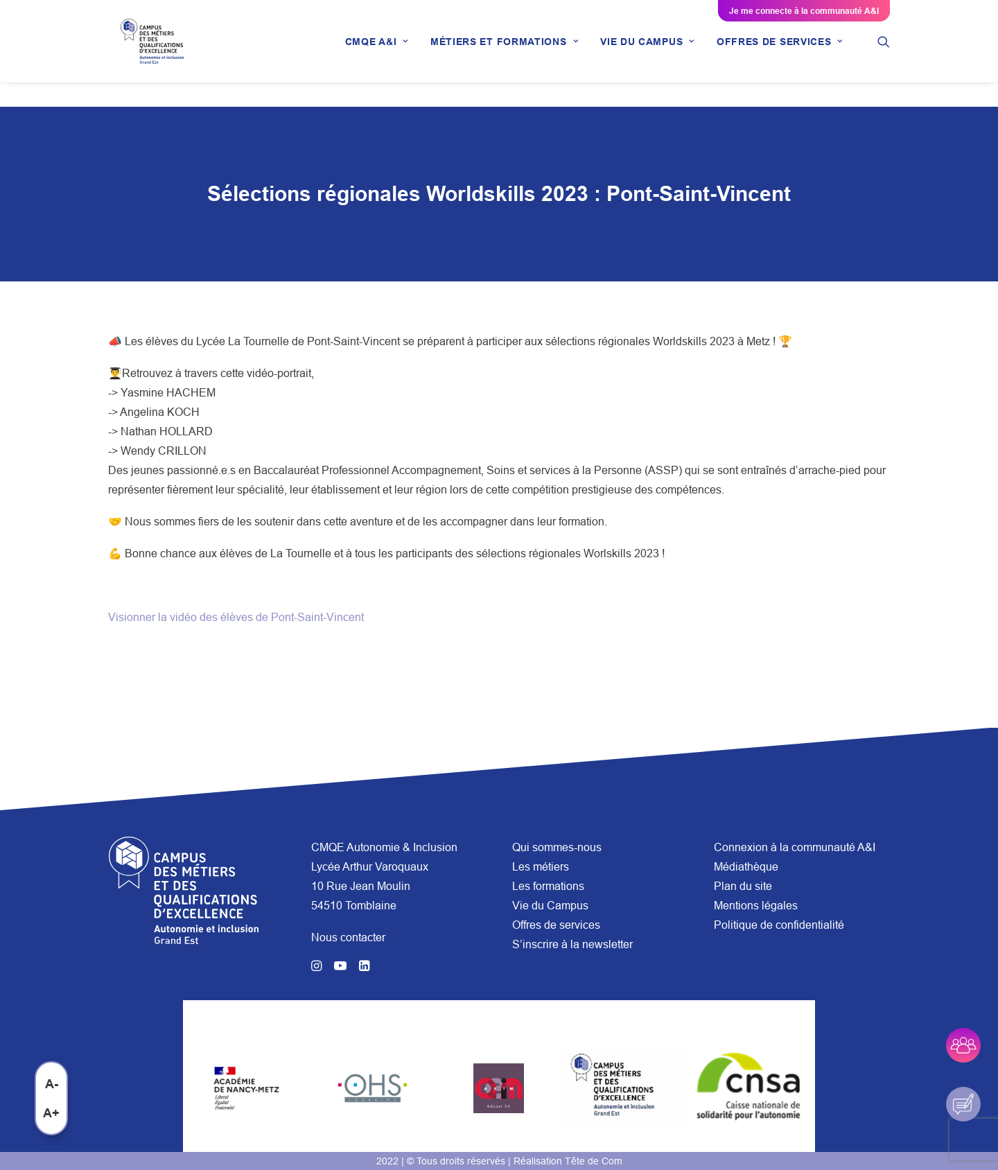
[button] (883, 53)
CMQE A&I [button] (376, 53)
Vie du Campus (550, 905)
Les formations (548, 886)
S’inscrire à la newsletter (572, 944)
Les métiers (540, 866)
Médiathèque (746, 866)
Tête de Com (593, 1161)
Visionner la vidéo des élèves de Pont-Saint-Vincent (236, 617)
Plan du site (743, 886)
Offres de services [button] (780, 53)
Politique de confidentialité (779, 924)
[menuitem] (376, 53)
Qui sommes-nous (557, 847)
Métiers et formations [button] (504, 53)
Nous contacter (348, 937)
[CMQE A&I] (156, 53)
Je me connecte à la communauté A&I (804, 11)
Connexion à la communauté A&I (794, 847)
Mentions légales (756, 905)
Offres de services (556, 924)
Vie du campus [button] (647, 53)
